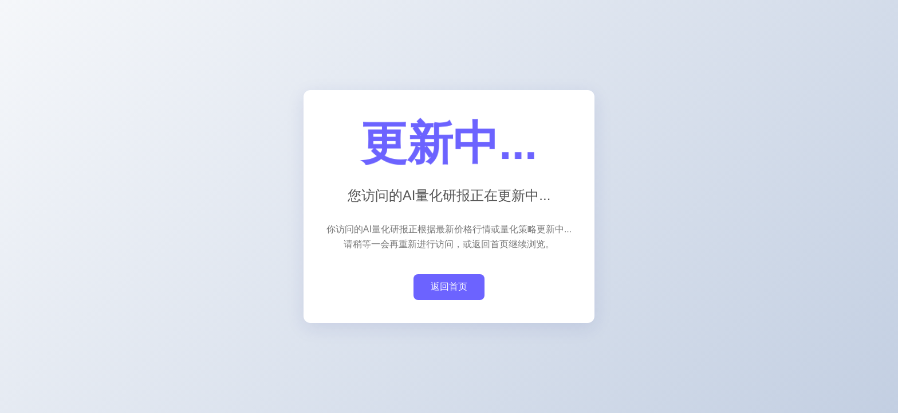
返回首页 (449, 286)
